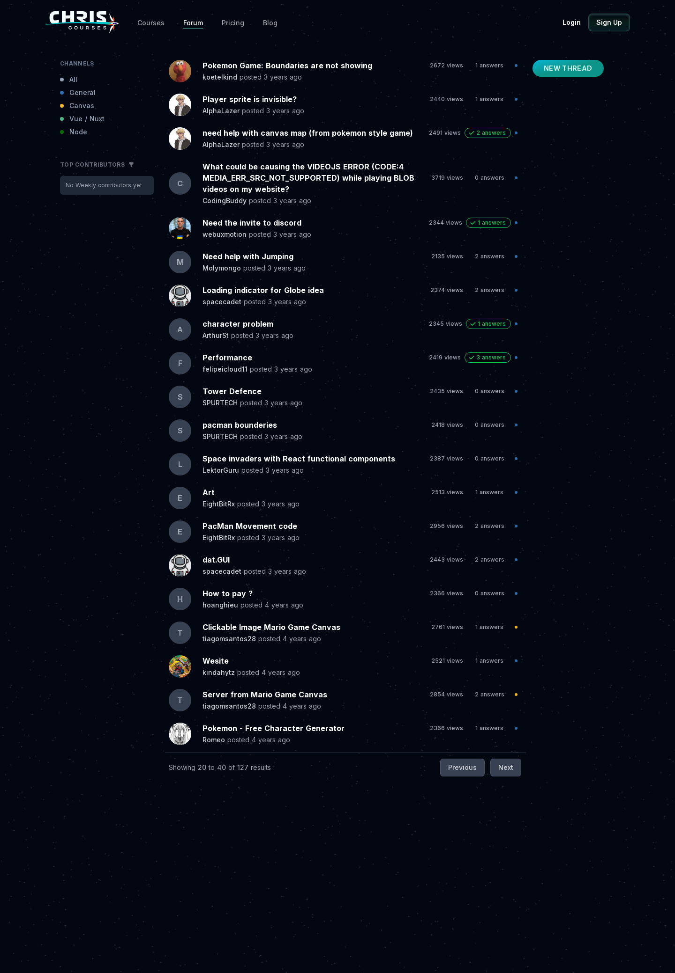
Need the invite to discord (251, 222)
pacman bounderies (239, 425)
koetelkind (219, 77)
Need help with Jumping (247, 256)
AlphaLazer (221, 111)
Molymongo (221, 268)
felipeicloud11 (225, 369)
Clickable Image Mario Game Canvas (271, 627)
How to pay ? (227, 593)
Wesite (215, 661)
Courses (151, 23)
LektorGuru (220, 470)
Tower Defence (232, 391)
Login (571, 22)
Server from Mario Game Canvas (264, 694)
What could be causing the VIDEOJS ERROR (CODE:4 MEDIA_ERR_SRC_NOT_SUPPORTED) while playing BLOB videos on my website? (308, 178)
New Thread (568, 68)
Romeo (213, 740)
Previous (462, 767)
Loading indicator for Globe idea (263, 290)
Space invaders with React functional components (298, 458)
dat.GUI (216, 559)
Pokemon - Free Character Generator (273, 728)
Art (208, 492)
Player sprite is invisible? (249, 99)
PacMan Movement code (249, 526)
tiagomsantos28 (229, 639)
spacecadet (221, 302)
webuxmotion (224, 234)
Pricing (233, 23)
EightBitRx (218, 504)
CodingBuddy (224, 201)
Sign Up (609, 22)
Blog (270, 23)
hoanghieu (220, 605)
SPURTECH (220, 403)
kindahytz (218, 672)
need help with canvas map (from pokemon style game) (307, 133)
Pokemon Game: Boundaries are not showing (287, 65)
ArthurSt (215, 335)
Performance (227, 357)
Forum (193, 23)
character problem (237, 324)
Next (505, 767)
